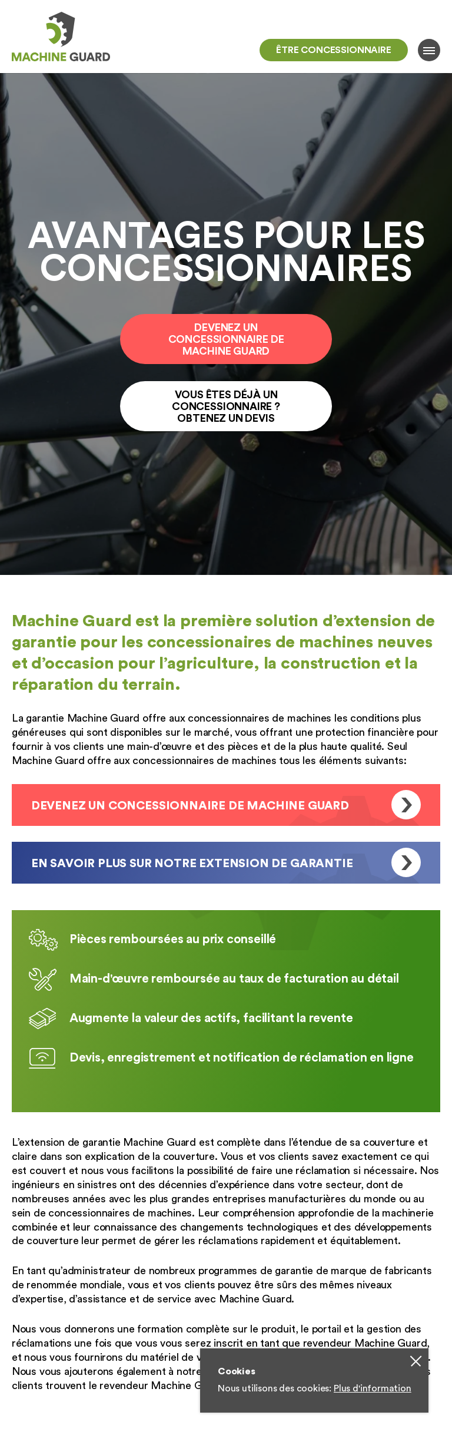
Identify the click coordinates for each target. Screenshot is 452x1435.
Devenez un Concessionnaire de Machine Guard (226, 339)
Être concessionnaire (333, 50)
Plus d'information (372, 1388)
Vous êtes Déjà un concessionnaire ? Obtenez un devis (226, 406)
